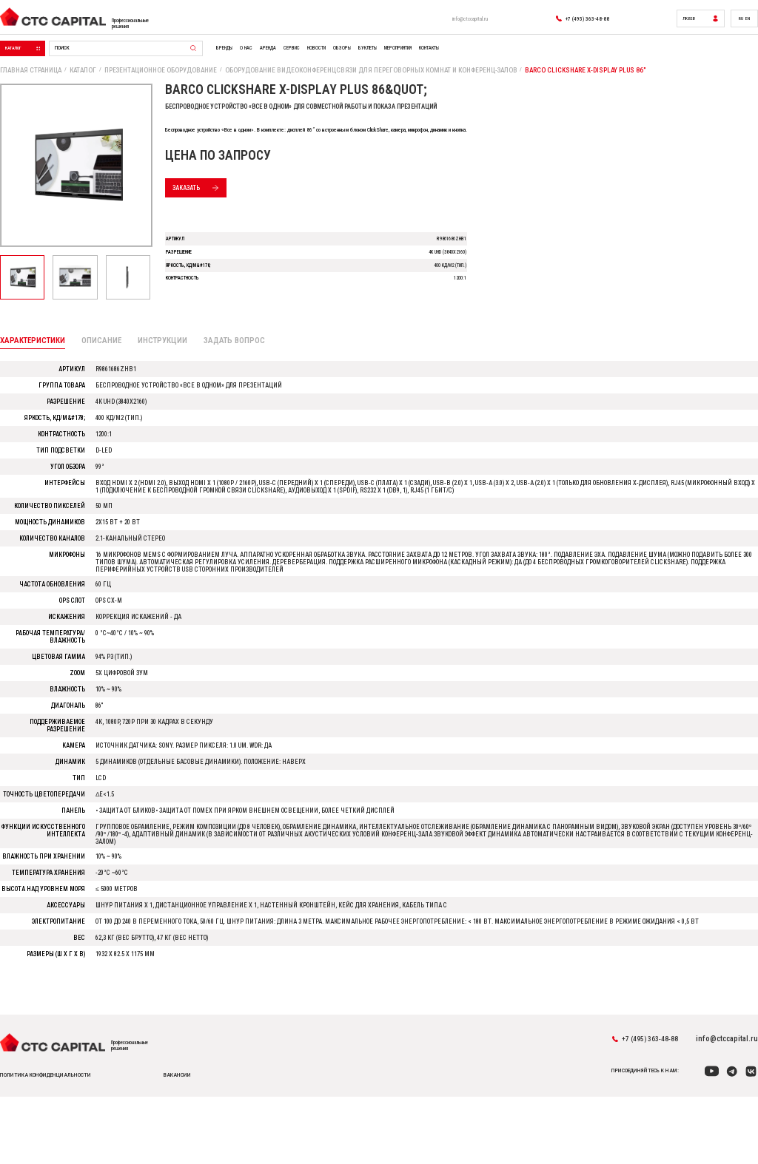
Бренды (289, 58)
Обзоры (449, 58)
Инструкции (173, 370)
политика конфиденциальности (51, 1136)
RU (736, 21)
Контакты (575, 58)
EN (745, 21)
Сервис (381, 58)
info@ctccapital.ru (437, 22)
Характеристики (35, 369)
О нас (319, 58)
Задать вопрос (250, 370)
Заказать (219, 204)
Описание (109, 370)
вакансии (202, 1136)
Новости (416, 58)
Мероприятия (528, 58)
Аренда (348, 58)
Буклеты (483, 58)
